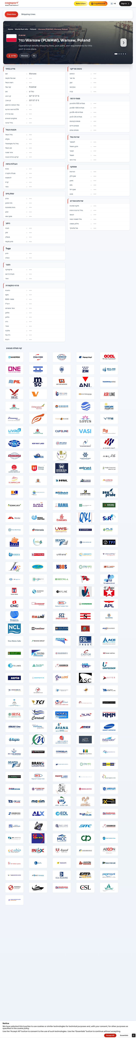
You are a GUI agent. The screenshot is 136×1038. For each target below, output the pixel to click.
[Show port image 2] (119, 53)
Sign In (125, 3)
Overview (11, 14)
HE (113, 3)
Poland (33, 29)
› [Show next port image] (124, 42)
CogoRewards (98, 3)
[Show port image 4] (123, 53)
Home (10, 29)
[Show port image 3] (121, 53)
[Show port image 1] (115, 53)
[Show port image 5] (125, 53)
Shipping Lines (28, 14)
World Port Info (21, 29)
